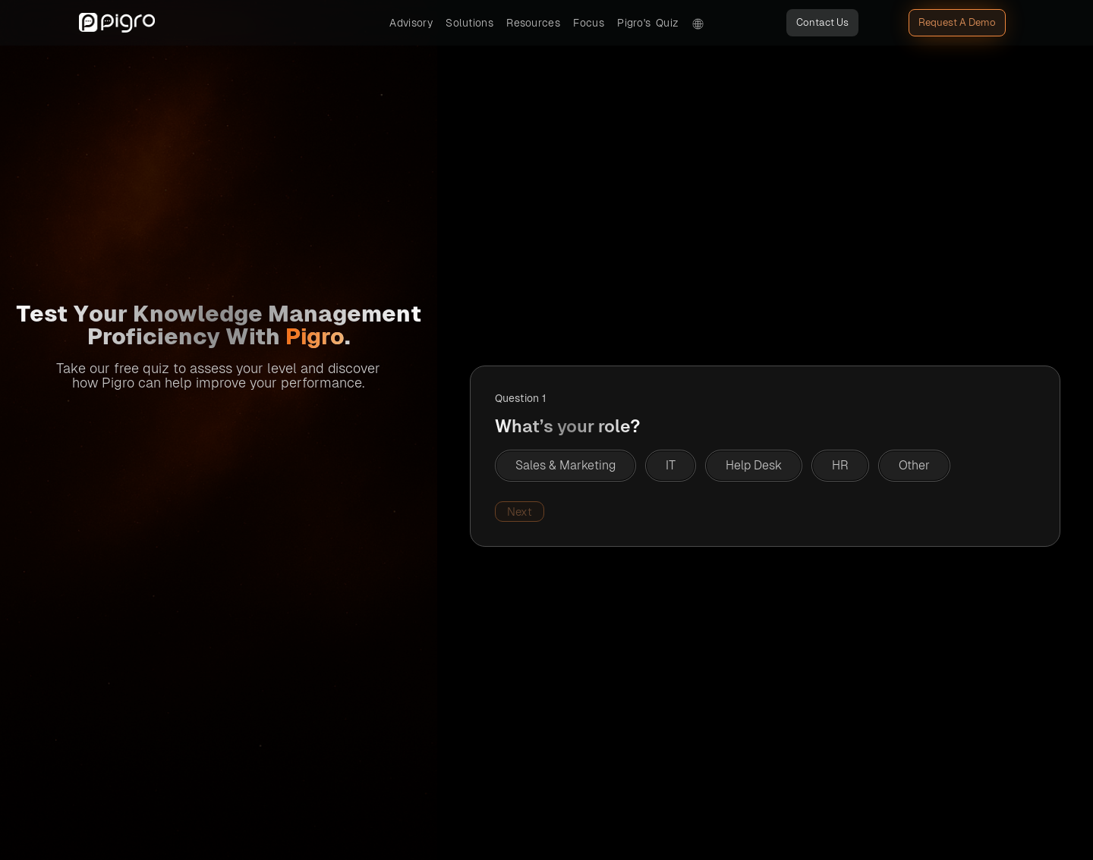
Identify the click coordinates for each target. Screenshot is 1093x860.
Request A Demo (957, 22)
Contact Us (822, 22)
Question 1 (520, 398)
